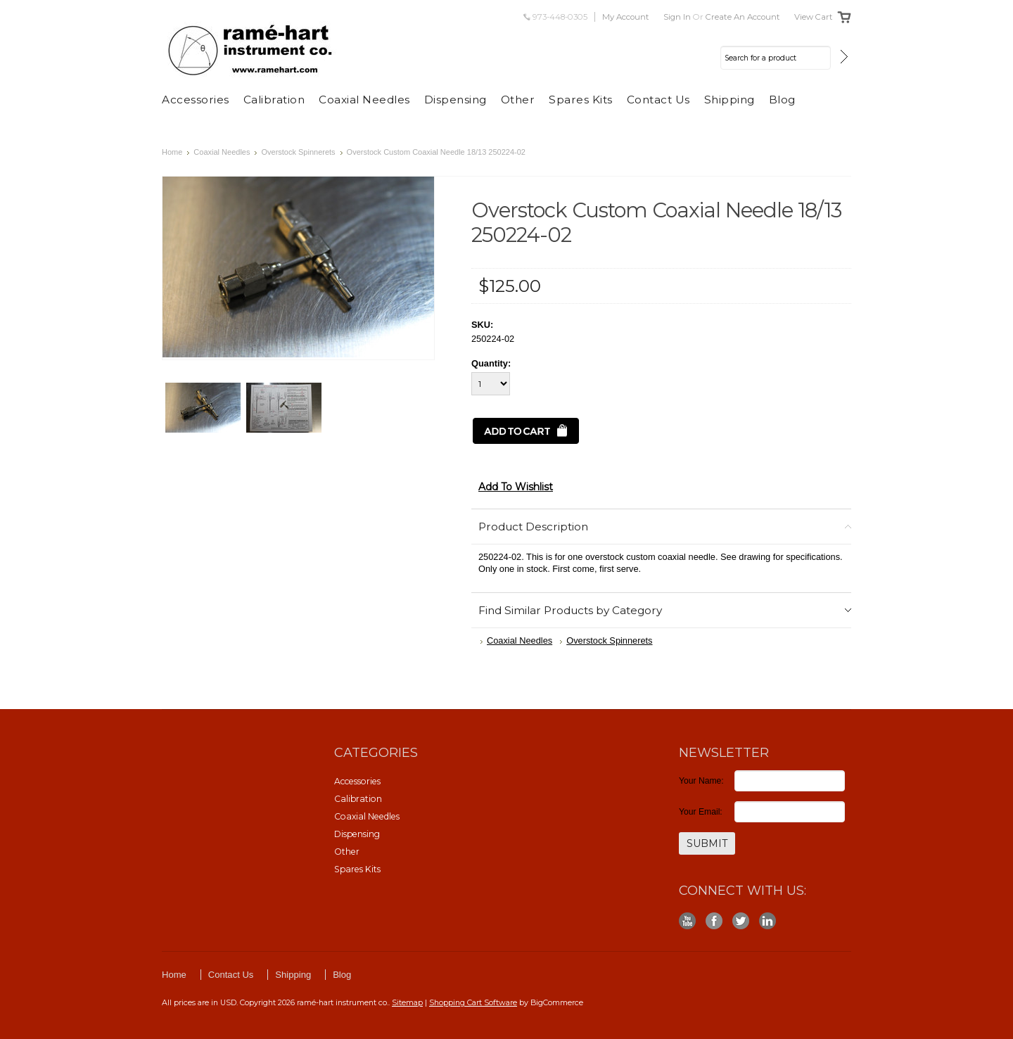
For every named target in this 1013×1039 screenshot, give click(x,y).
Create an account (743, 17)
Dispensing (455, 99)
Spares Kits (581, 99)
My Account (625, 17)
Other (518, 99)
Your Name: (701, 781)
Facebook (714, 921)
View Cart (813, 17)
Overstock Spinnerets (298, 152)
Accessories (195, 99)
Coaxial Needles (364, 99)
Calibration (274, 99)
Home (172, 152)
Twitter (741, 921)
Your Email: (700, 812)
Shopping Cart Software (473, 1002)
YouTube (687, 921)
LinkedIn (768, 921)
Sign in (677, 17)
